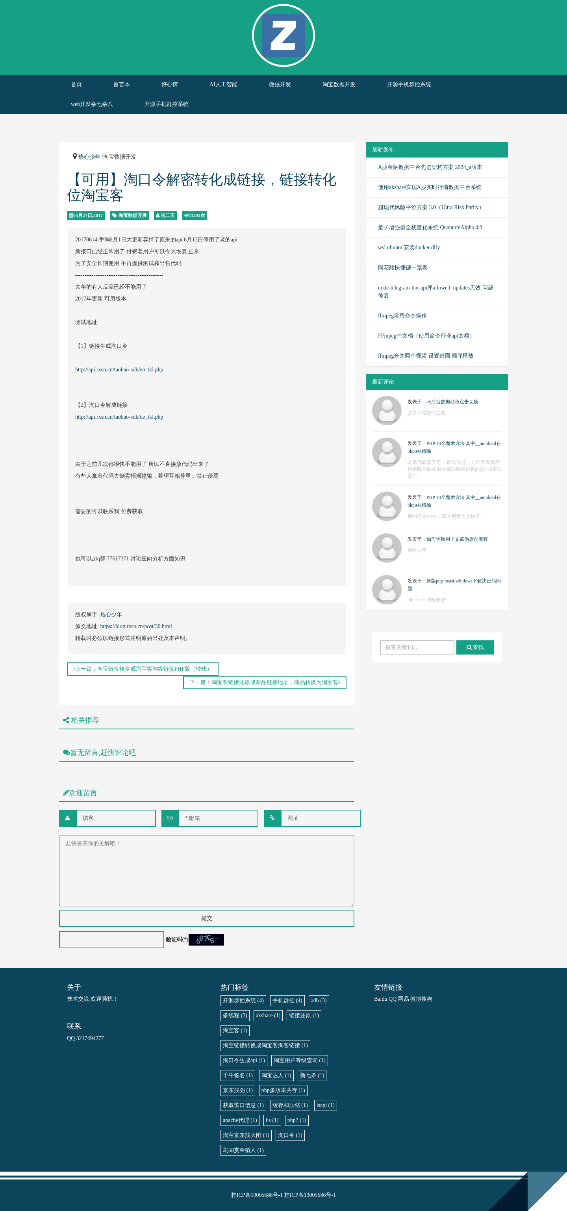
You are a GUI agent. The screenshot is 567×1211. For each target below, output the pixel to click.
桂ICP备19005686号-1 (257, 1195)
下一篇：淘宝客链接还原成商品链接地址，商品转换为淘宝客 (264, 682)
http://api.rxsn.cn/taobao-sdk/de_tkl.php (119, 417)
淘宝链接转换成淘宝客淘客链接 (265, 1045)
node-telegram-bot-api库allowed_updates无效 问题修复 (435, 292)
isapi (326, 1105)
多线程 (235, 1015)
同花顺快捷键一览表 (403, 268)
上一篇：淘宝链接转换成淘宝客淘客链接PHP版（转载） (142, 669)
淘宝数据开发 (339, 84)
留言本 (121, 84)
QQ (393, 999)
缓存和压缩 (290, 1105)
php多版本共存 (283, 1090)
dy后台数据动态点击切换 (452, 401)
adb (319, 1000)
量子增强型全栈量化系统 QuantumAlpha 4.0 (430, 227)
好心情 (169, 84)
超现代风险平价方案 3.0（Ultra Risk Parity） (431, 207)
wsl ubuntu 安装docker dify (409, 247)
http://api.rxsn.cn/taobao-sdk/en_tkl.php (119, 370)
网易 (403, 999)
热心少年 (89, 157)
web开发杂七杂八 (92, 104)
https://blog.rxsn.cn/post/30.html (136, 626)
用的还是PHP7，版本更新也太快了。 (446, 516)
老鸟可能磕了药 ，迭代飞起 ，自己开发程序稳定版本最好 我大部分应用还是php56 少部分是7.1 (455, 469)
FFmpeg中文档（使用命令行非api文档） (426, 336)
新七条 (312, 1075)
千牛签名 (238, 1075)
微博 (415, 999)
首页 (76, 84)
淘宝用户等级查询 (300, 1060)
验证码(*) (177, 939)
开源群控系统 (243, 1000)
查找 (475, 647)
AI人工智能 (223, 84)
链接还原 (304, 1015)
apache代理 (240, 1120)
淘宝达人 (276, 1075)
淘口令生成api (244, 1060)
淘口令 (290, 1135)
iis (272, 1120)
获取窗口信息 (243, 1105)
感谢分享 (417, 550)
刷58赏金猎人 (243, 1150)
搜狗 (426, 999)
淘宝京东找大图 (246, 1135)
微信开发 (280, 84)
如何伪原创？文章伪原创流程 (457, 539)
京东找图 (238, 1090)
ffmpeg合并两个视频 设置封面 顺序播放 (426, 356)
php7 (296, 1120)
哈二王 (168, 215)
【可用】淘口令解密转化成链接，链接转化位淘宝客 (201, 187)
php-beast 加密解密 (427, 600)
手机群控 (287, 1000)
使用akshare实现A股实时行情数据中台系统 (430, 187)
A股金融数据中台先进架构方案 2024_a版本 (430, 167)
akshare (268, 1015)
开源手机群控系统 (409, 84)
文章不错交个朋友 (426, 412)
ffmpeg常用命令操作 (402, 316)
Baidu (380, 999)
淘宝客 (235, 1030)
